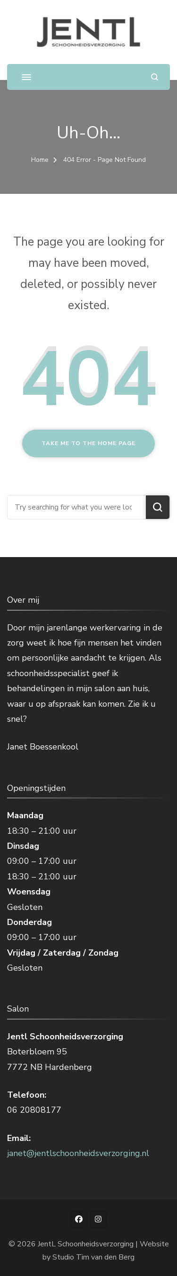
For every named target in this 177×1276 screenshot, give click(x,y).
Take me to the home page (88, 443)
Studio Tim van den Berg (93, 1257)
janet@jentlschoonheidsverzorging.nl (78, 1153)
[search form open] (154, 77)
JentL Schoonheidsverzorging (86, 1244)
